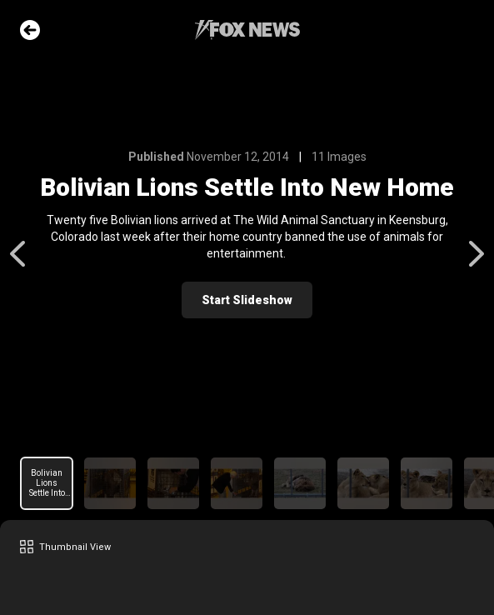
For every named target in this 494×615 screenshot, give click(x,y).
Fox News (247, 30)
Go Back (30, 30)
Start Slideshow (247, 300)
